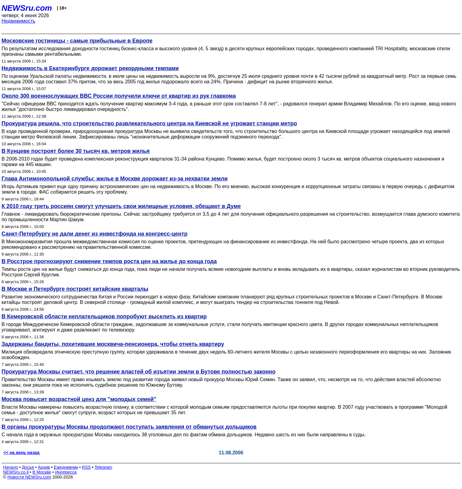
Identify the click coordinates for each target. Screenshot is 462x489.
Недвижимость (18, 21)
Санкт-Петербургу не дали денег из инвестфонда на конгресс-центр (94, 234)
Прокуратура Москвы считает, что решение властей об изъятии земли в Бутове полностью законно (138, 372)
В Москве (41, 472)
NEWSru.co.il (15, 472)
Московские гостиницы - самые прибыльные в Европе (77, 41)
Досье (28, 467)
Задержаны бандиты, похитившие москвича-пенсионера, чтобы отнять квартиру (113, 344)
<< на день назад (21, 452)
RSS (86, 467)
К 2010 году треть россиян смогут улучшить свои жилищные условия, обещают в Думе (121, 206)
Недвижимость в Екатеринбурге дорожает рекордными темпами (90, 68)
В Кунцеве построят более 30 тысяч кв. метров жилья (76, 151)
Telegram (103, 467)
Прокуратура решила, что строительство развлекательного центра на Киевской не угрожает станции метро (149, 123)
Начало (10, 467)
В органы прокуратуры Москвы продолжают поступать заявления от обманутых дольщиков (129, 427)
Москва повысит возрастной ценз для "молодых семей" (79, 399)
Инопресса (66, 472)
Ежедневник (66, 467)
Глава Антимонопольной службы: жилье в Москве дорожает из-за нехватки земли (115, 179)
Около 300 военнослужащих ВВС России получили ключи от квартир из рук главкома (119, 96)
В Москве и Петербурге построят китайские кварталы (75, 289)
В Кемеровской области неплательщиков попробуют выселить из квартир (104, 316)
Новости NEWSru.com (29, 477)
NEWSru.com (27, 8)
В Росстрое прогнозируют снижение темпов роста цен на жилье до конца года (109, 261)
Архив (44, 467)
